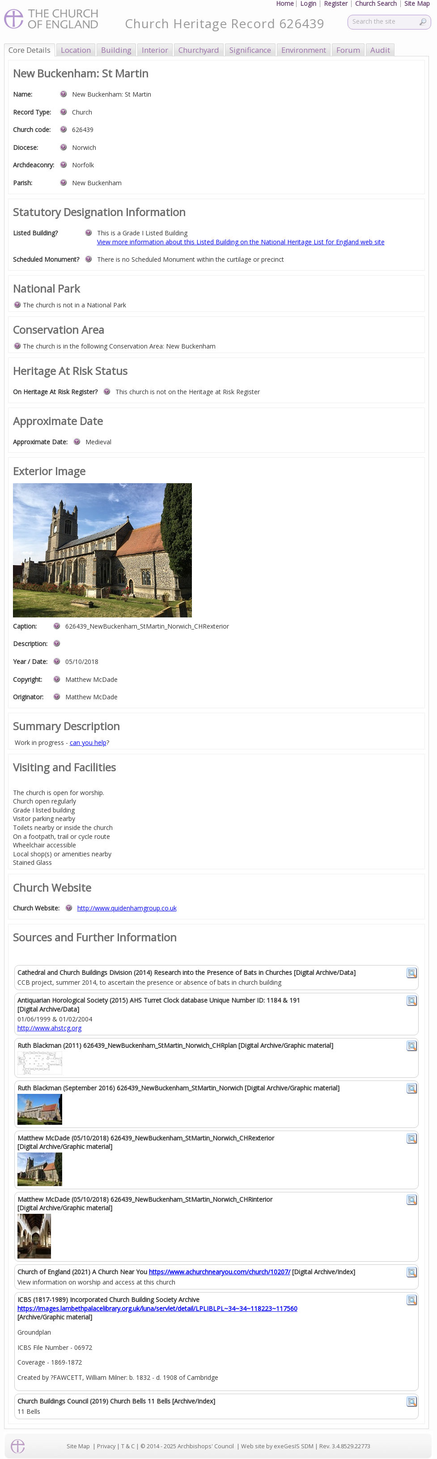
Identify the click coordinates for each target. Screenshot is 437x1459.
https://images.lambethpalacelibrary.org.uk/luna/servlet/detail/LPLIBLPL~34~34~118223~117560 (157, 1308)
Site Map (78, 1446)
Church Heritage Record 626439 (225, 23)
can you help (88, 742)
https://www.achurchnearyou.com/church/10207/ (219, 1272)
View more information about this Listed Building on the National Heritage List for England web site (241, 242)
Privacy (106, 1446)
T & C (128, 1446)
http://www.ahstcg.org (49, 1028)
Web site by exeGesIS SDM (277, 1446)
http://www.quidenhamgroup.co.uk (127, 908)
